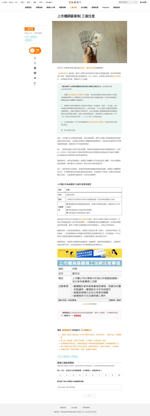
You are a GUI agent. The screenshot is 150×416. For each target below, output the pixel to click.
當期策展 (116, 7)
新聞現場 (95, 7)
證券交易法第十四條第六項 (76, 95)
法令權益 (84, 7)
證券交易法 (63, 73)
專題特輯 (62, 7)
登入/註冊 (143, 2)
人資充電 (73, 7)
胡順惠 (82, 68)
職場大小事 (51, 7)
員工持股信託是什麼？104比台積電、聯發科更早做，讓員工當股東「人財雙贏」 (90, 346)
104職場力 (86, 330)
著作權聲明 (86, 407)
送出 (89, 395)
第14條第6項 (84, 219)
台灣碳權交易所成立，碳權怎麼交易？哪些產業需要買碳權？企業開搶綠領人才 (90, 343)
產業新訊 (28, 7)
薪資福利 (28, 40)
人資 (27, 37)
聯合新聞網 (92, 68)
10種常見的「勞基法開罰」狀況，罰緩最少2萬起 (79, 349)
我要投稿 (63, 407)
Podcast (105, 7)
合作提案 (74, 407)
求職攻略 (39, 7)
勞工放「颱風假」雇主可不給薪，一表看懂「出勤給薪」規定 (83, 340)
